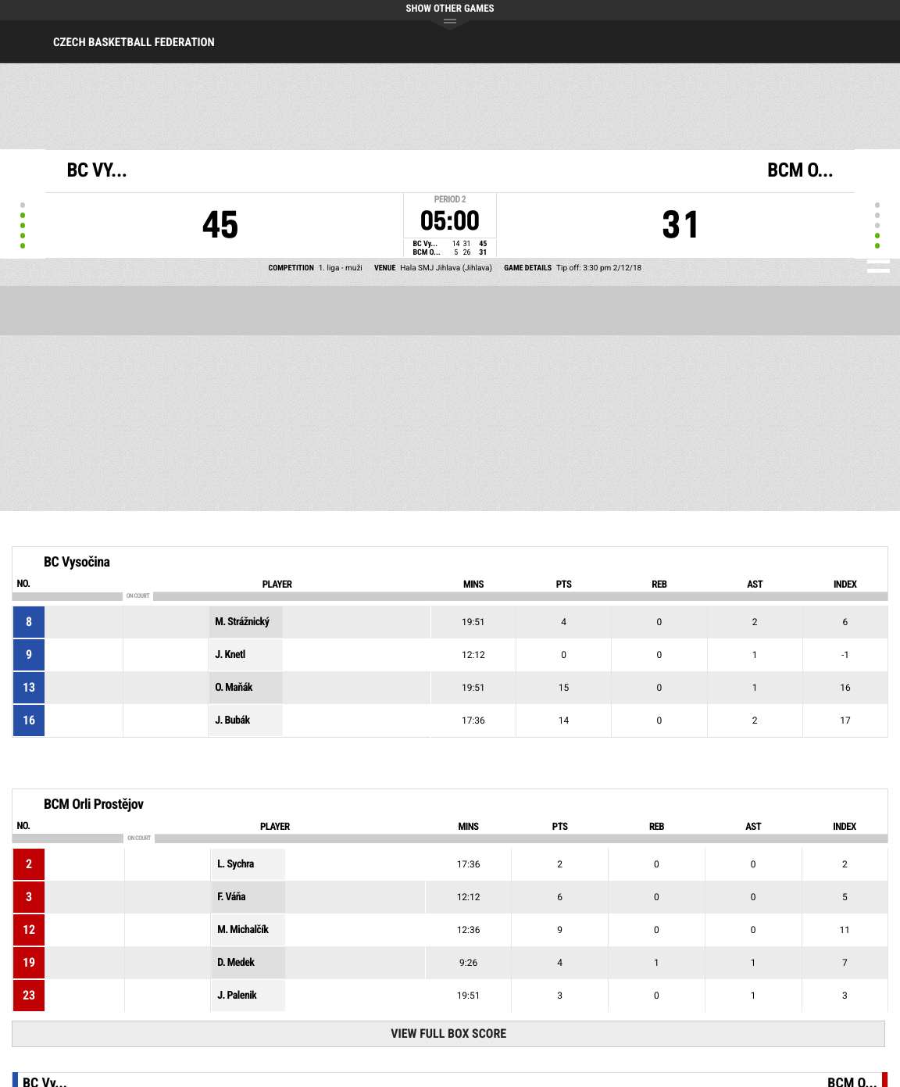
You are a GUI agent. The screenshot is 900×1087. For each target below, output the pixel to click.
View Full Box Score (448, 1033)
